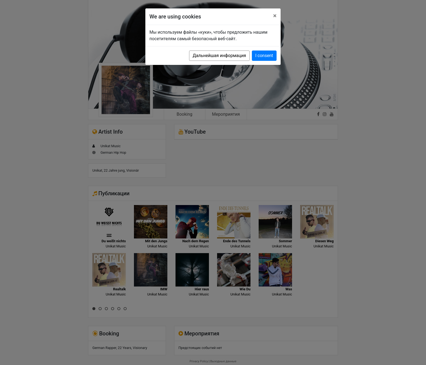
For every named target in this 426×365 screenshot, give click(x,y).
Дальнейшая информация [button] (219, 55)
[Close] (275, 15)
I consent (264, 55)
